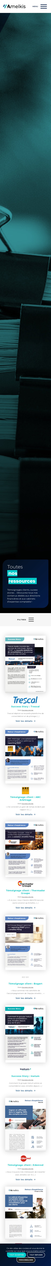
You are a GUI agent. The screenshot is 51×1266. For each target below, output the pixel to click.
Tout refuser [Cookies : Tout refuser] (36, 1255)
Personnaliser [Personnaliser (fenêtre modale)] (26, 1260)
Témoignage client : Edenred (25, 1165)
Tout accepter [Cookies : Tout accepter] (16, 1255)
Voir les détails (24, 721)
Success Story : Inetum (25, 1076)
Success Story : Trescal (25, 706)
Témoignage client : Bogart (25, 983)
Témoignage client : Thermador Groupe (25, 892)
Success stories (27, 710)
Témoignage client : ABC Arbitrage (25, 798)
